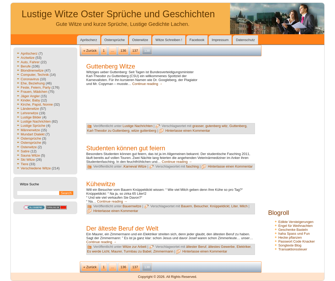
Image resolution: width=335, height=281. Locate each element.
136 (123, 51)
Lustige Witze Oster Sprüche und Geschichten (118, 14)
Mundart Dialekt (32, 134)
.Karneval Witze (134, 166)
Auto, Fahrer (30, 62)
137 (135, 51)
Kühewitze (100, 183)
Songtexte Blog (289, 245)
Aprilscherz (88, 40)
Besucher (201, 206)
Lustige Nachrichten (36, 121)
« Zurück (90, 51)
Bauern (186, 206)
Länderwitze (30, 109)
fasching (192, 166)
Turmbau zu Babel (138, 251)
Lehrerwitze (29, 113)
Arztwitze (28, 58)
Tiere (24, 164)
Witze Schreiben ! (168, 40)
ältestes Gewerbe (221, 247)
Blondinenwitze (32, 70)
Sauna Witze (30, 155)
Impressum (220, 40)
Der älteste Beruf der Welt (122, 228)
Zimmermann (163, 251)
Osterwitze (140, 40)
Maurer (116, 251)
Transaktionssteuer (292, 249)
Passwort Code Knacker (296, 241)
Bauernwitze (131, 206)
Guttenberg (238, 126)
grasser (198, 126)
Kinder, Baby (30, 100)
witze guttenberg (143, 131)
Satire (25, 151)
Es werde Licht (98, 251)
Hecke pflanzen (290, 237)
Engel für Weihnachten (295, 226)
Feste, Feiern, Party (36, 87)
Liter (234, 206)
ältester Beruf (196, 247)
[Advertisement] (229, 96)
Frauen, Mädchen (34, 92)
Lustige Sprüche (33, 126)
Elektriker (243, 247)
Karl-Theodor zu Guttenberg (108, 131)
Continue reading (147, 84)
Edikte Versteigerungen (295, 222)
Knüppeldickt (219, 206)
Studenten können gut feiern (125, 148)
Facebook (196, 40)
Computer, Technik (35, 75)
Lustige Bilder (31, 117)
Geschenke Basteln (293, 230)
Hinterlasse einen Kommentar (187, 131)
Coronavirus (30, 79)
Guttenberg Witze (110, 66)
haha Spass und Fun (294, 234)
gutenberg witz (216, 126)
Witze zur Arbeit (134, 247)
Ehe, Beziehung (33, 83)
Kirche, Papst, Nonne (37, 104)
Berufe (26, 66)
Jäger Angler (30, 96)
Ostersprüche (114, 40)
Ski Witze (28, 160)
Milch (244, 206)
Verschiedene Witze (36, 168)
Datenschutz (245, 40)
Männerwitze (30, 130)
